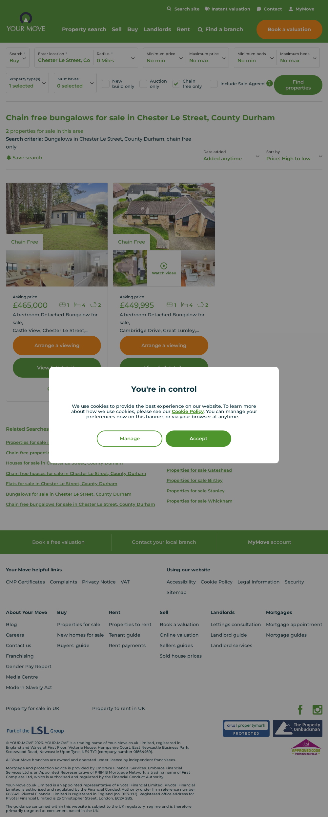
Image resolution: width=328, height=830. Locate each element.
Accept (198, 438)
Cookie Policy (188, 411)
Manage (130, 438)
